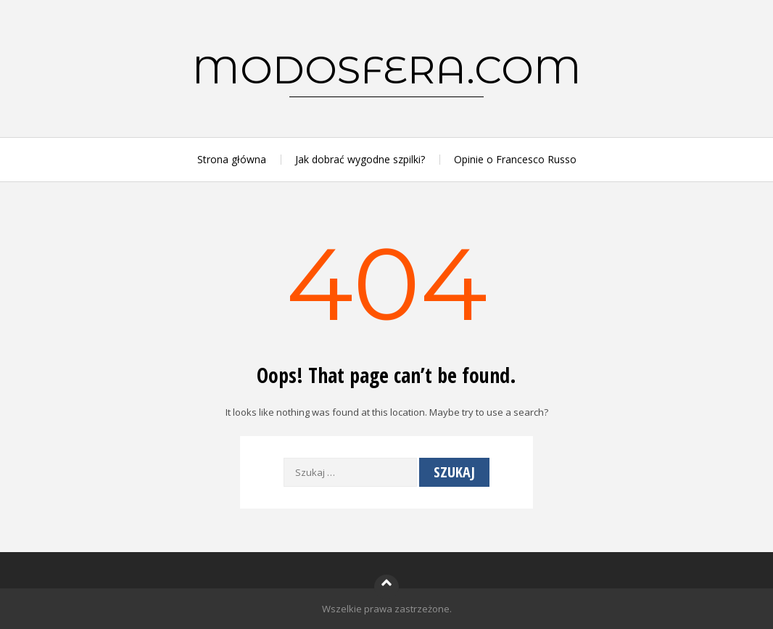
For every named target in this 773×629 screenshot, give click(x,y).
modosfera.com (387, 69)
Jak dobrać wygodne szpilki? (360, 159)
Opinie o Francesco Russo (515, 159)
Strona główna (231, 159)
